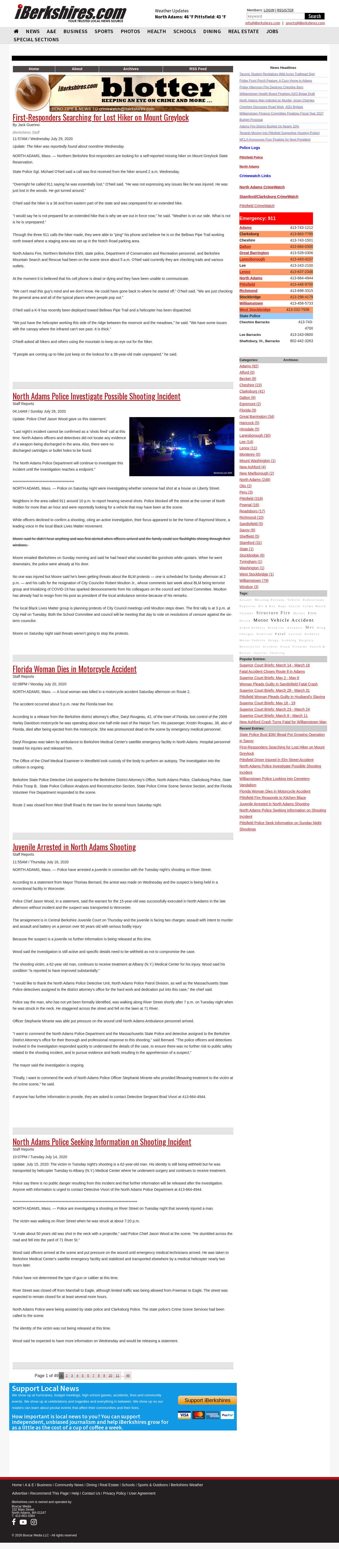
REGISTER (285, 10)
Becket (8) (247, 379)
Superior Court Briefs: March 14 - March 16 (274, 665)
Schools (128, 1485)
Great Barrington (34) (256, 416)
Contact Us (91, 1493)
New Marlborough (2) (256, 473)
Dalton (245, 246)
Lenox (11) (248, 448)
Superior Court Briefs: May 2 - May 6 (269, 678)
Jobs (272, 31)
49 (128, 1375)
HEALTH (156, 31)
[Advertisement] (283, 911)
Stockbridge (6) (251, 555)
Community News (69, 1485)
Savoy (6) (247, 530)
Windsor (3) (248, 587)
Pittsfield (247, 284)
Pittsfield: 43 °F (210, 17)
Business (44, 1485)
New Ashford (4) (252, 467)
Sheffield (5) (249, 536)
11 (117, 1375)
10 (110, 1375)
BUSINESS (75, 31)
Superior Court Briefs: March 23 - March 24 (274, 709)
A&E (51, 31)
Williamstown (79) (253, 580)
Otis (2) (245, 486)
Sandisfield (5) (251, 524)
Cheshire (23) (250, 385)
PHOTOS (130, 31)
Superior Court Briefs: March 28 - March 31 (274, 690)
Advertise (19, 1493)
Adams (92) (248, 366)
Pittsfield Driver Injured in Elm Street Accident (276, 760)
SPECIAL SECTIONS (36, 39)
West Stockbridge (254, 309)
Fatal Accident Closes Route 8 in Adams (272, 671)
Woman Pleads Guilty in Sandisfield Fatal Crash (278, 684)
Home (17, 1485)
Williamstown (251, 303)
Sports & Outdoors (153, 1485)
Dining (91, 1485)
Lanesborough (252, 259)
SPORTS (104, 31)
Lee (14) (246, 442)
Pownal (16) (249, 505)
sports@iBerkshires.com (305, 22)
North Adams (250, 278)
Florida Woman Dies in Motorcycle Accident (274, 791)
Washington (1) (251, 568)
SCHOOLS (184, 31)
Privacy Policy (114, 1493)
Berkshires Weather (187, 1485)
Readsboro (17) (252, 511)
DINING (212, 31)
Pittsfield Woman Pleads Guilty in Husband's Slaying (282, 697)
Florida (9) (247, 410)
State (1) (246, 549)
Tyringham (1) (250, 562)
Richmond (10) (251, 517)
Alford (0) (247, 372)
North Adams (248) (254, 480)
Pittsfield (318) (251, 498)
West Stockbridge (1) (256, 574)
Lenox (244, 272)
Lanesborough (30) (254, 435)
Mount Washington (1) (257, 461)
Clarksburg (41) (252, 391)
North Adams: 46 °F (174, 17)
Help (75, 1493)
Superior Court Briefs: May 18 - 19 (267, 703)
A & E (29, 1485)
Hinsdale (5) (249, 429)
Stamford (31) (250, 543)
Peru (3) (246, 492)
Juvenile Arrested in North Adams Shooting (274, 804)
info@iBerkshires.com (262, 22)
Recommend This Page (49, 1493)
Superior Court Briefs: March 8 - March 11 (273, 716)
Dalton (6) (247, 398)
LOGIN (269, 10)
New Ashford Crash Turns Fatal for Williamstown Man (282, 722)
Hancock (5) (249, 423)
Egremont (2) (250, 404)
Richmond (248, 291)
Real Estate (109, 1485)
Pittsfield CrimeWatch (256, 206)
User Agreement (142, 1493)
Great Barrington (254, 253)
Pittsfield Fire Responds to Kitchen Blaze (272, 798)
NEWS (33, 31)
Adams (245, 227)
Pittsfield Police (251, 157)
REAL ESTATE (243, 31)
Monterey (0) (249, 454)
